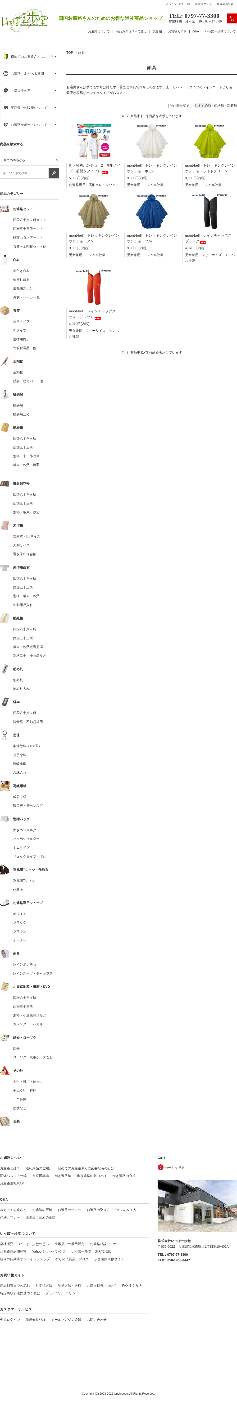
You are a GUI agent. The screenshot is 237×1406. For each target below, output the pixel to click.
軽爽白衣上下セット (28, 238)
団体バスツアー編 (13, 1176)
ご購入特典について (102, 1285)
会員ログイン (203, 4)
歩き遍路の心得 (124, 1176)
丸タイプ (19, 330)
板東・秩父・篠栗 (26, 465)
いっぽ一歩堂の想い (34, 1244)
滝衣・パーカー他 (26, 297)
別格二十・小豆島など (29, 655)
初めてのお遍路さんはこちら (28, 56)
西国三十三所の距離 (40, 1217)
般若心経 (19, 797)
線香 (16, 1048)
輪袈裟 (18, 405)
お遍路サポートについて (25, 125)
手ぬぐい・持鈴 (24, 1090)
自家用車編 (40, 1176)
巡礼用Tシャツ (24, 881)
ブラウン (19, 931)
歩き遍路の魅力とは (92, 1176)
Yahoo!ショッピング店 (49, 1251)
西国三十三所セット (28, 229)
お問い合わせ (97, 1320)
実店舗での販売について (25, 108)
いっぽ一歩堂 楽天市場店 (91, 1251)
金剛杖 (18, 372)
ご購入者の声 (17, 91)
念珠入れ (19, 772)
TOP (69, 52)
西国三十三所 (23, 447)
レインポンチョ (24, 964)
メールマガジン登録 (66, 1320)
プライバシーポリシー (62, 1293)
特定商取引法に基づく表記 (20, 1293)
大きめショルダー (26, 830)
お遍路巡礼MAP (12, 1183)
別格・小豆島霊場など (29, 1015)
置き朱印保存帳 (24, 554)
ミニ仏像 (19, 1099)
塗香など (19, 1108)
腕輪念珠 (19, 764)
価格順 (219, 105)
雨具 (81, 52)
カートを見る (175, 1168)
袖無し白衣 (21, 279)
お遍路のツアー (69, 1210)
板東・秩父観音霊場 (28, 647)
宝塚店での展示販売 (69, 1244)
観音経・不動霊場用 (28, 722)
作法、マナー (10, 1217)
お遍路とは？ (10, 1168)
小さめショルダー (26, 839)
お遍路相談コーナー (105, 1244)
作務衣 (18, 890)
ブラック (19, 922)
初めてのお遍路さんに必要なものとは (86, 1168)
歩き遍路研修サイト (109, 1259)
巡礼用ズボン (23, 288)
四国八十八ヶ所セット (29, 220)
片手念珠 (19, 755)
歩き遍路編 (63, 1176)
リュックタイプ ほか (29, 856)
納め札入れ (21, 689)
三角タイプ (21, 321)
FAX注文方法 (132, 1285)
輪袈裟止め (21, 414)
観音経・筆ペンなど (28, 805)
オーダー (19, 940)
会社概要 (6, 1244)
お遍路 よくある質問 (23, 73)
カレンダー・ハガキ (28, 1024)
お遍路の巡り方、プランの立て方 (112, 1210)
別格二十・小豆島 (26, 456)
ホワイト (19, 914)
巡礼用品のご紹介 (39, 1168)
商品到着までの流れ (15, 1285)
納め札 (18, 680)
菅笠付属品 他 (24, 348)
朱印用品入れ (23, 605)
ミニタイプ (21, 847)
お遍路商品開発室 (13, 1251)
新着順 (232, 105)
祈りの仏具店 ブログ (72, 1259)
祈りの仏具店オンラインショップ (25, 1259)
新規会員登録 (225, 4)
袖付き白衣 (21, 271)
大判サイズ (21, 545)
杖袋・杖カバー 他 (28, 381)
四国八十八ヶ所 (24, 438)
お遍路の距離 (42, 1210)
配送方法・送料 (69, 1285)
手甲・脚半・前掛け (28, 1081)
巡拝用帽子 (21, 339)
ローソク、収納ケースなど (33, 1057)
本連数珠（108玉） (27, 746)
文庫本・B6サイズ (26, 536)
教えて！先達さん (13, 1210)
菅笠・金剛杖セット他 (29, 246)
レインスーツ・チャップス (33, 973)
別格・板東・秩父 (26, 512)
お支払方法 (44, 1285)
